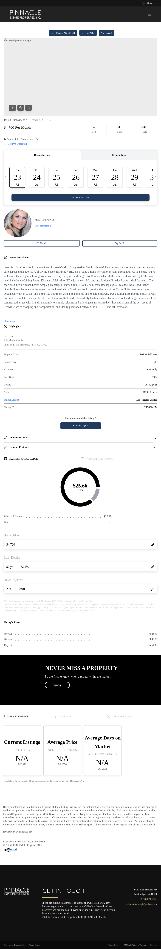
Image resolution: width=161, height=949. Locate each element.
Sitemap (153, 945)
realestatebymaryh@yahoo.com (141, 904)
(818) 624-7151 (149, 899)
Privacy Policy (113, 945)
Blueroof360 (19, 945)
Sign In (148, 3)
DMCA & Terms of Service (135, 945)
